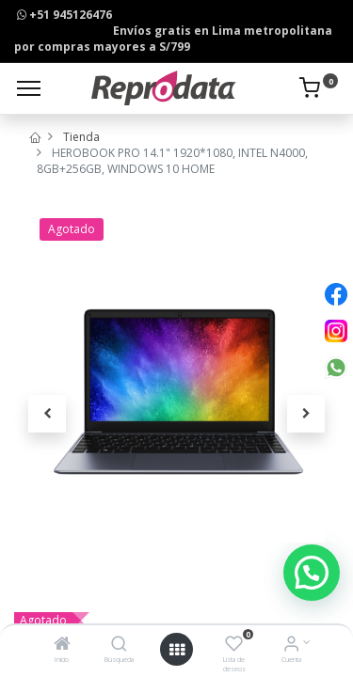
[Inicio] (62, 645)
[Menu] (28, 88)
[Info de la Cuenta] (291, 645)
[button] (47, 414)
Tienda (81, 137)
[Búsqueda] (119, 645)
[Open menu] (177, 649)
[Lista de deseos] (234, 645)
